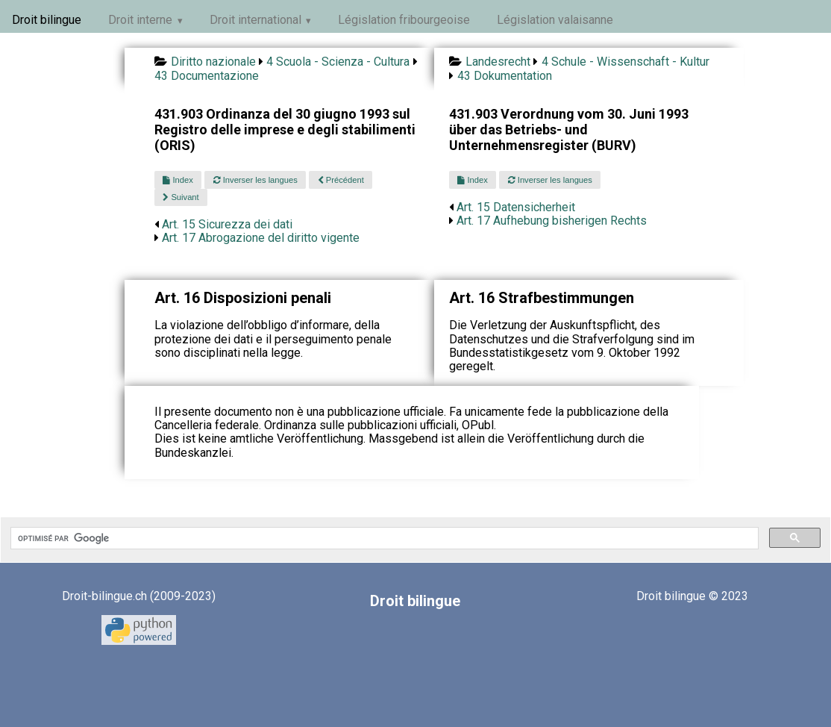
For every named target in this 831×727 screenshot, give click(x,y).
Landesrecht (497, 61)
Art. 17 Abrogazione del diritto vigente (261, 238)
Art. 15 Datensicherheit (516, 207)
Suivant (180, 197)
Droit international (255, 20)
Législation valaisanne (555, 20)
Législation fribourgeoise (404, 20)
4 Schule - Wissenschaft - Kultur (625, 61)
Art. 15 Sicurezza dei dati (227, 224)
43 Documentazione (206, 76)
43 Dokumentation (504, 76)
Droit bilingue (46, 20)
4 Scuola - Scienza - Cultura (338, 61)
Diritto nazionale (213, 61)
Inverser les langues (255, 179)
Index (177, 179)
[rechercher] (383, 538)
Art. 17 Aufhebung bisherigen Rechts (552, 220)
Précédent (341, 179)
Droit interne (140, 20)
